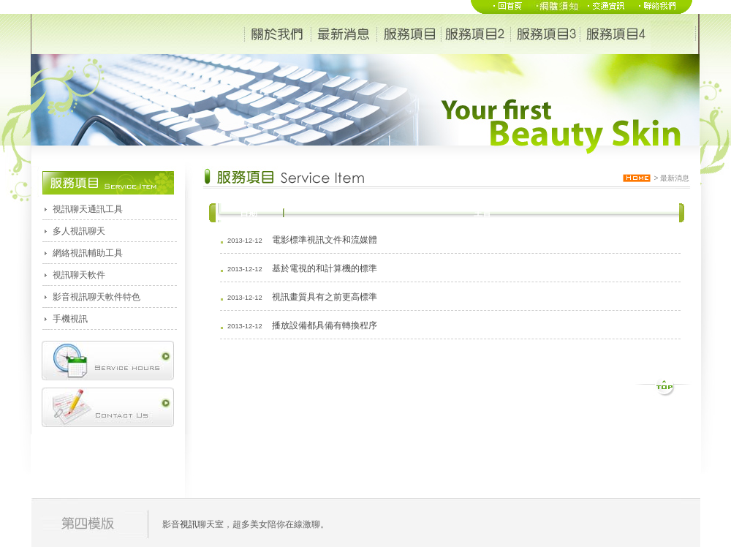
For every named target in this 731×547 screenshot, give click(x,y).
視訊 (188, 524)
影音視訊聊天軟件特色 (96, 297)
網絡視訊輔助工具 (88, 253)
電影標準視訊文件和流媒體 (324, 240)
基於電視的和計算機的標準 (324, 268)
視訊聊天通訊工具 (88, 209)
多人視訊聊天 (79, 231)
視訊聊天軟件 (79, 275)
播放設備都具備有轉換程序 (324, 325)
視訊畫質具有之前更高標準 (324, 297)
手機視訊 (70, 319)
